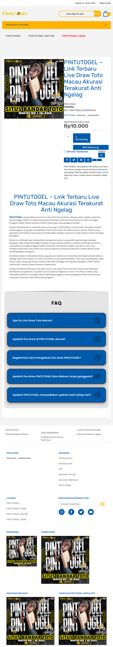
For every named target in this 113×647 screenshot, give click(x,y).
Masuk (78, 3)
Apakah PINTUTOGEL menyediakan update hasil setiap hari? (52, 381)
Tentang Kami (65, 444)
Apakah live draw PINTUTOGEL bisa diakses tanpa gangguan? (53, 362)
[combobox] (76, 14)
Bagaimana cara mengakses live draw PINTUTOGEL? (47, 343)
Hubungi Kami (65, 450)
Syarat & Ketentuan (68, 466)
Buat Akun (90, 3)
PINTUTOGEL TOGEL (16, 495)
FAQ (61, 455)
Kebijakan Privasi (67, 461)
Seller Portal (105, 3)
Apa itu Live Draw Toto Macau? (33, 306)
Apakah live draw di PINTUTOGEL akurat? (39, 324)
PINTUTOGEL (70, 100)
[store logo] (14, 13)
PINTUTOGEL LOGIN (16, 506)
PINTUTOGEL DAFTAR (17, 500)
